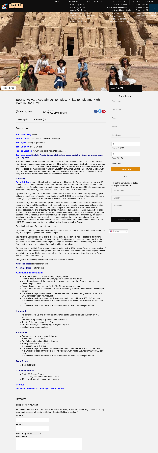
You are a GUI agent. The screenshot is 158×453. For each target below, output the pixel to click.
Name (19, 416)
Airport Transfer (126, 4)
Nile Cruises (88, 4)
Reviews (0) (40, 119)
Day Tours (56, 4)
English (114, 231)
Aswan (50, 113)
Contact (142, 4)
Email (19, 424)
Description (23, 119)
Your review (22, 436)
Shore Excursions (106, 4)
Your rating (22, 433)
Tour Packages (71, 4)
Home (44, 4)
